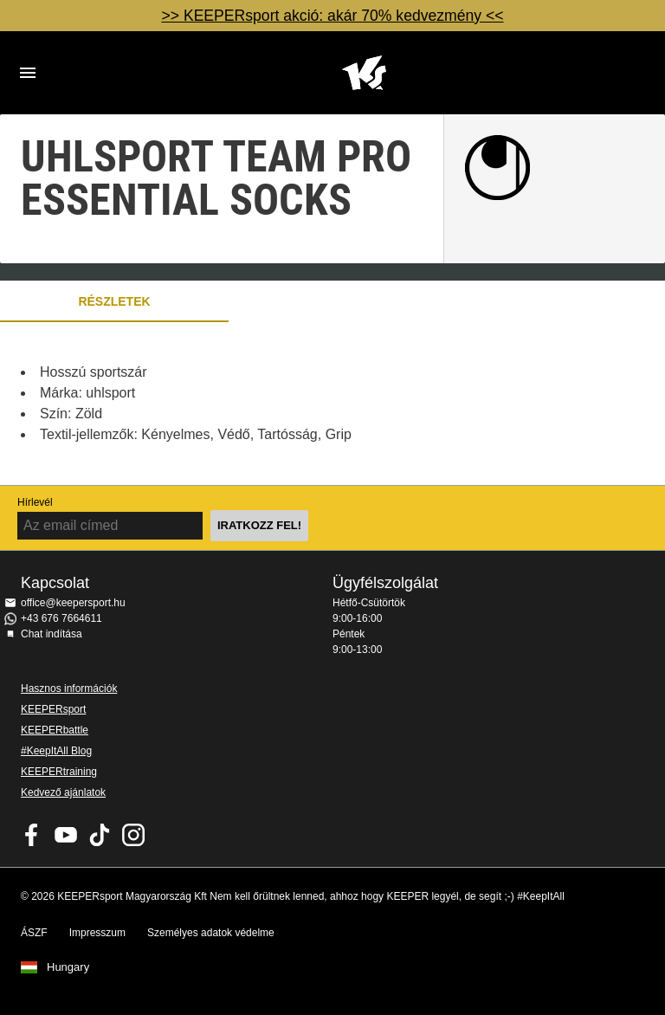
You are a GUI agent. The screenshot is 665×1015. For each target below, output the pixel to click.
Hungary (68, 967)
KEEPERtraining (59, 772)
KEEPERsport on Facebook (32, 835)
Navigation (27, 73)
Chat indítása (51, 634)
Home (363, 72)
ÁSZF (34, 933)
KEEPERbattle (54, 730)
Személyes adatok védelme (210, 933)
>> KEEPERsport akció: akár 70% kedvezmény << (332, 15)
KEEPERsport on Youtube (66, 835)
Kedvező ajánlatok (63, 792)
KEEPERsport (53, 709)
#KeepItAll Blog (56, 751)
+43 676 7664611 (61, 618)
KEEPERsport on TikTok (99, 835)
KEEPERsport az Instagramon (133, 835)
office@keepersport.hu (73, 603)
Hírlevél (35, 502)
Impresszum (97, 933)
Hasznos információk (69, 688)
